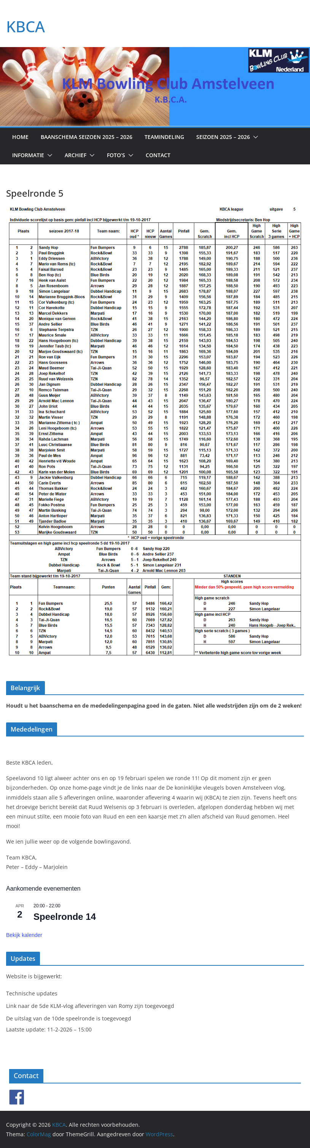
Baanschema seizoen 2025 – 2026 (86, 136)
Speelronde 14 (64, 916)
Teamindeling (164, 136)
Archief (75, 155)
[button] (254, 137)
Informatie (28, 155)
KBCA (25, 26)
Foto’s (116, 155)
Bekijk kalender (24, 935)
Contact (158, 155)
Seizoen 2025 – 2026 (223, 136)
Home (20, 136)
